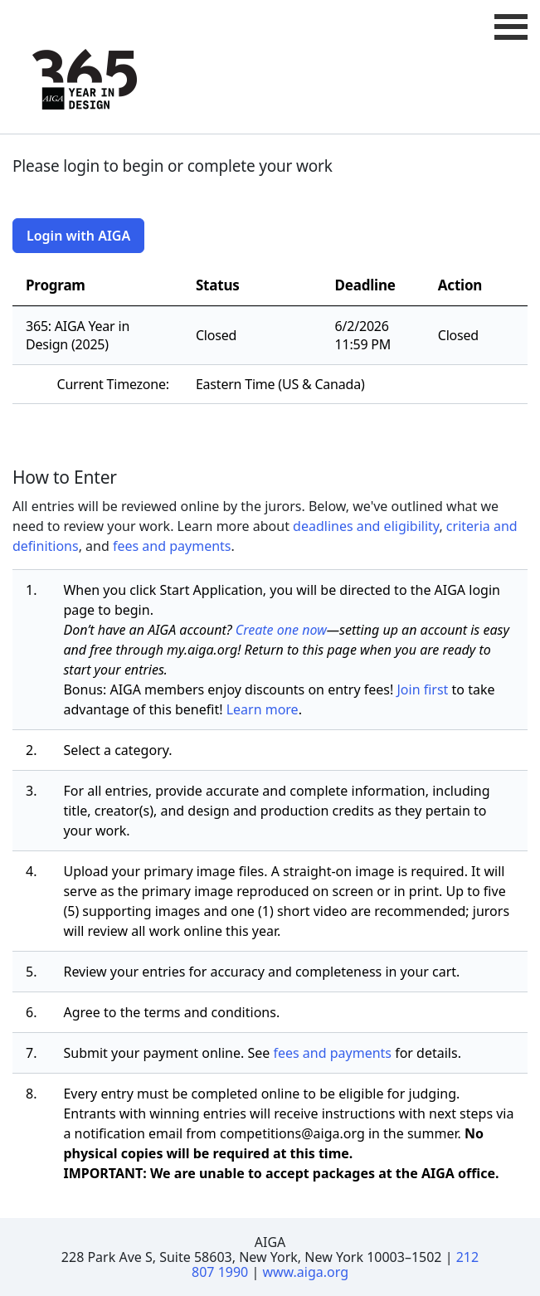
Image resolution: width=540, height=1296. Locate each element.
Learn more (262, 709)
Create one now (281, 630)
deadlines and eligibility (366, 526)
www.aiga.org (305, 1272)
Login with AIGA (78, 236)
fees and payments (172, 546)
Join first (422, 689)
